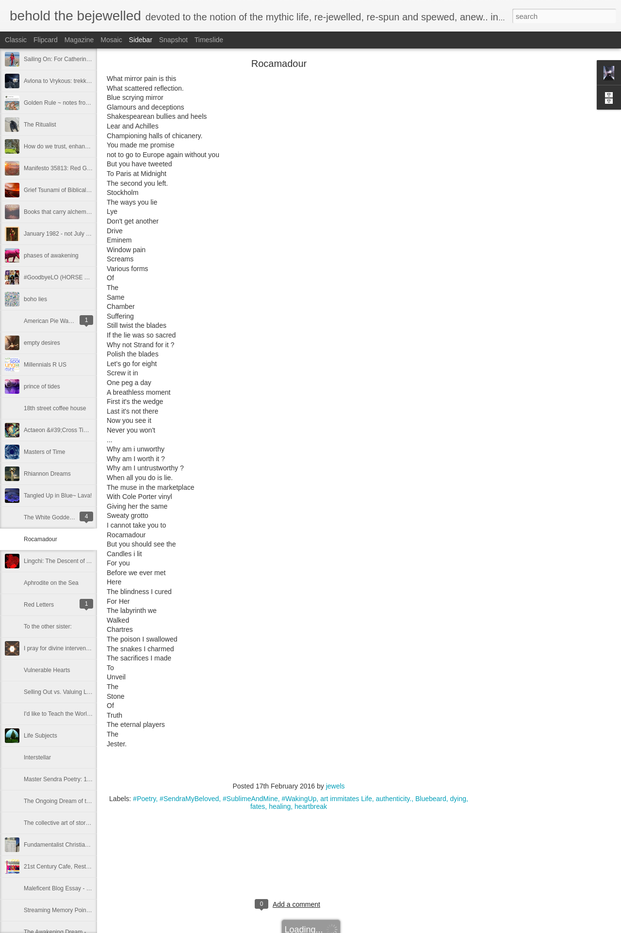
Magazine (79, 40)
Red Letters (39, 604)
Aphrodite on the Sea (51, 582)
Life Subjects (40, 735)
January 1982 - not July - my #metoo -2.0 (77, 233)
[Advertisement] (523, 215)
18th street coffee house (55, 408)
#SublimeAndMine (250, 799)
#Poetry (144, 799)
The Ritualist (40, 124)
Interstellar (37, 757)
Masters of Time (44, 452)
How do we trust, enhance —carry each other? (84, 146)
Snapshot (173, 40)
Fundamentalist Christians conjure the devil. (80, 844)
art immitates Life (346, 799)
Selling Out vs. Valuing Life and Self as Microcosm (88, 692)
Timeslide (209, 40)
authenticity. (394, 799)
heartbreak (310, 806)
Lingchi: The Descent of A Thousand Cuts (77, 561)
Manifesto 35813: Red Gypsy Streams (73, 168)
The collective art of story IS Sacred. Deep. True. (86, 823)
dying (458, 799)
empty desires (42, 342)
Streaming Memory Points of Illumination (76, 910)
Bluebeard (430, 799)
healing (280, 806)
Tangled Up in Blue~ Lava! (58, 495)
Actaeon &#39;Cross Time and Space (72, 430)
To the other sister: (48, 626)
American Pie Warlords (53, 321)
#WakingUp (298, 799)
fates (257, 806)
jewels (335, 786)
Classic (16, 40)
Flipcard (45, 40)
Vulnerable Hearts (47, 670)
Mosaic (111, 40)
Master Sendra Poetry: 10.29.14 (65, 779)
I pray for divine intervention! (60, 648)
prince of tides (42, 386)
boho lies (35, 299)
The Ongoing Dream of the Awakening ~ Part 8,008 (90, 801)
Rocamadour (40, 539)
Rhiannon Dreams (47, 473)
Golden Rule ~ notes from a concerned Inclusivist (87, 102)
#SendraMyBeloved (189, 799)
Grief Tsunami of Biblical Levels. (65, 190)
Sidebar (140, 40)
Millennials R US (45, 364)
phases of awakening (51, 255)
